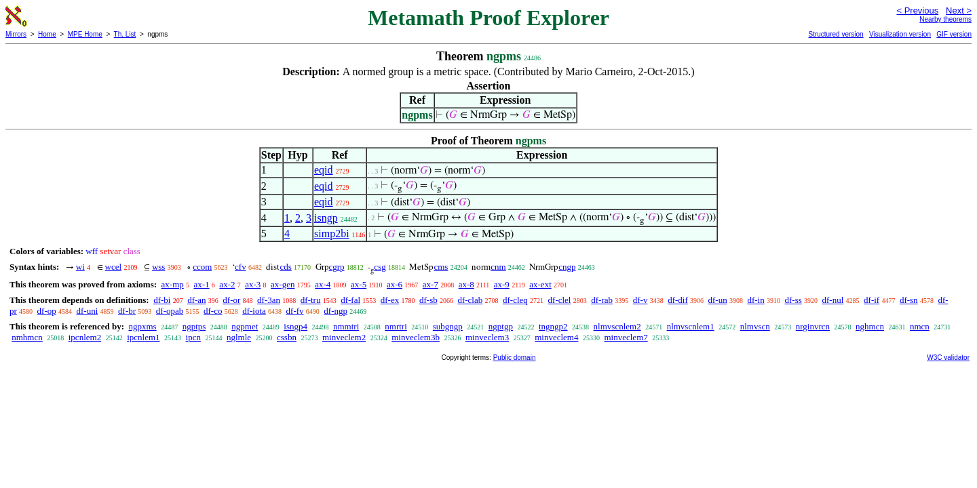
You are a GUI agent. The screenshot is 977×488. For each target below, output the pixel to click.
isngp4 (295, 326)
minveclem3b (415, 337)
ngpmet (244, 326)
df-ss (792, 300)
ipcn (193, 337)
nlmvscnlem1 (690, 326)
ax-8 (466, 284)
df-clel (559, 300)
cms (441, 267)
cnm (498, 267)
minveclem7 (625, 337)
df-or (231, 300)
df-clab (469, 300)
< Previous (917, 10)
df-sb (428, 300)
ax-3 (253, 284)
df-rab (602, 300)
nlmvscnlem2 (617, 326)
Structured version (835, 34)
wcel (113, 267)
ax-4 (322, 284)
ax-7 (430, 284)
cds (285, 267)
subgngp (448, 326)
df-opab (169, 311)
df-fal (350, 300)
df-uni (87, 311)
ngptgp (500, 326)
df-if (871, 300)
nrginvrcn (813, 326)
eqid (323, 170)
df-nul (833, 300)
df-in (755, 300)
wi (80, 267)
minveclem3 (487, 337)
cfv (240, 267)
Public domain (514, 357)
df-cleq (515, 300)
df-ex (390, 300)
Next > (959, 10)
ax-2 (227, 284)
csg (379, 267)
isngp (326, 218)
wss (159, 267)
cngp (566, 267)
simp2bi (331, 233)
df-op (46, 311)
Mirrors (15, 34)
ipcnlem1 (143, 337)
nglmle (239, 337)
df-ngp (335, 311)
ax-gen (282, 284)
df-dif (678, 300)
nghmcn (870, 326)
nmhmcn (27, 337)
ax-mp (172, 284)
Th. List (125, 34)
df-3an (268, 300)
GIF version (954, 34)
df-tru (311, 300)
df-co (213, 311)
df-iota (254, 311)
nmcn (920, 326)
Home (47, 34)
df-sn (909, 300)
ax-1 (202, 284)
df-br (127, 311)
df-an (196, 300)
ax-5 (358, 284)
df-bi (161, 300)
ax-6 (394, 284)
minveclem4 (556, 337)
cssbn (286, 337)
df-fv (295, 311)
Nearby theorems (945, 19)
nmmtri (346, 326)
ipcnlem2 (85, 337)
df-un (717, 300)
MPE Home (85, 34)
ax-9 (502, 284)
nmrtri (396, 326)
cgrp (337, 267)
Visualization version (900, 34)
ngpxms (142, 326)
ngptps (194, 326)
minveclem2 (344, 337)
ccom (202, 267)
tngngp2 (553, 326)
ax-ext (540, 284)
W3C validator (948, 357)
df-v (640, 300)
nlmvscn (755, 326)
